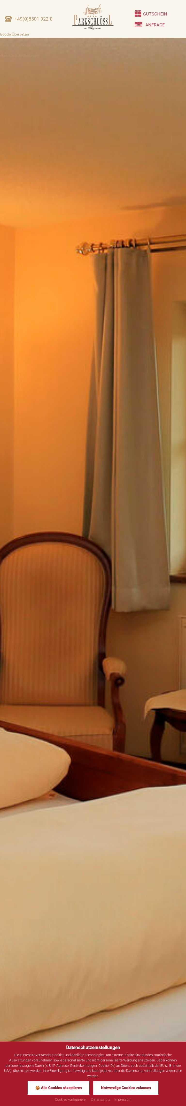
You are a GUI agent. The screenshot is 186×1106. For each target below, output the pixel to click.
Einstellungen (28, 56)
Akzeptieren (9, 56)
